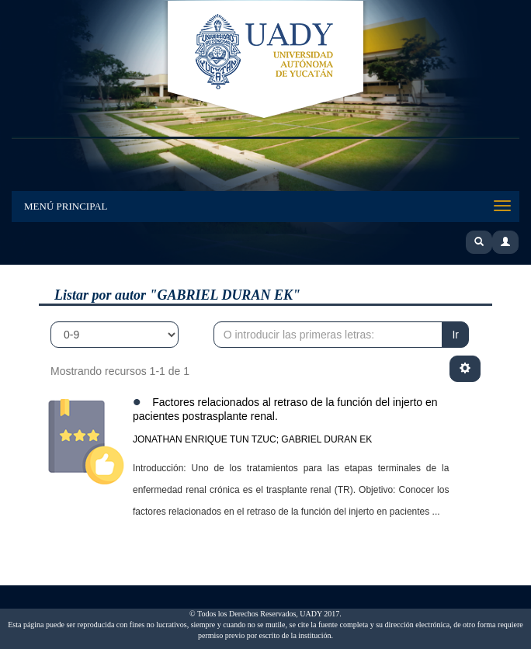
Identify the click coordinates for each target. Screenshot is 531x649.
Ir (455, 334)
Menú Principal (66, 206)
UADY (265, 60)
